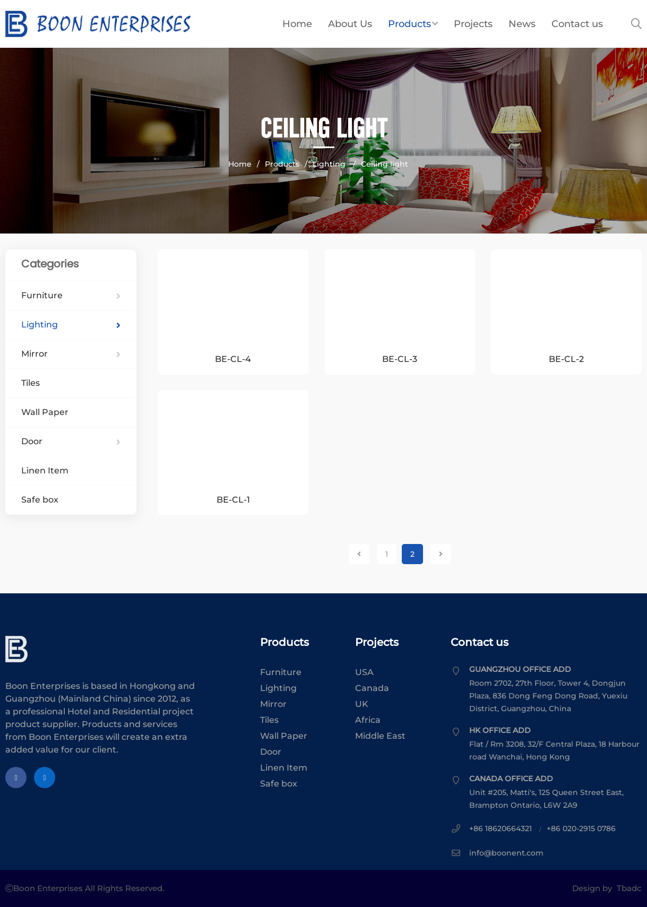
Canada (372, 688)
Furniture (70, 295)
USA (364, 672)
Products (413, 24)
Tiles (30, 383)
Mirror (70, 354)
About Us (350, 24)
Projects (473, 24)
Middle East (380, 736)
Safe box (39, 500)
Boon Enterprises (148, 24)
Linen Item (44, 470)
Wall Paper (44, 412)
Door (70, 441)
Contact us (577, 24)
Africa (368, 720)
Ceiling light (384, 164)
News (522, 24)
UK (361, 704)
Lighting (330, 164)
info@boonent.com (506, 853)
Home (297, 24)
